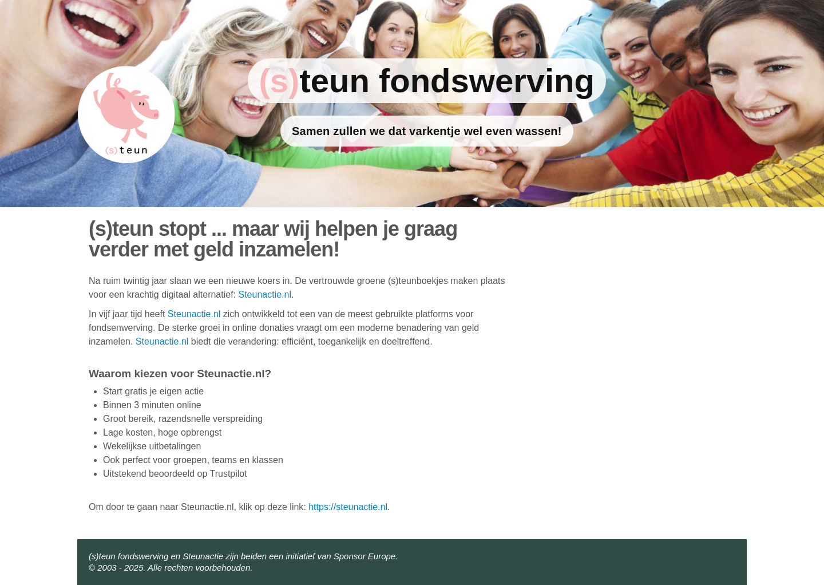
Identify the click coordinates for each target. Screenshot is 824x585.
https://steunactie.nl (347, 507)
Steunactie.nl (264, 294)
